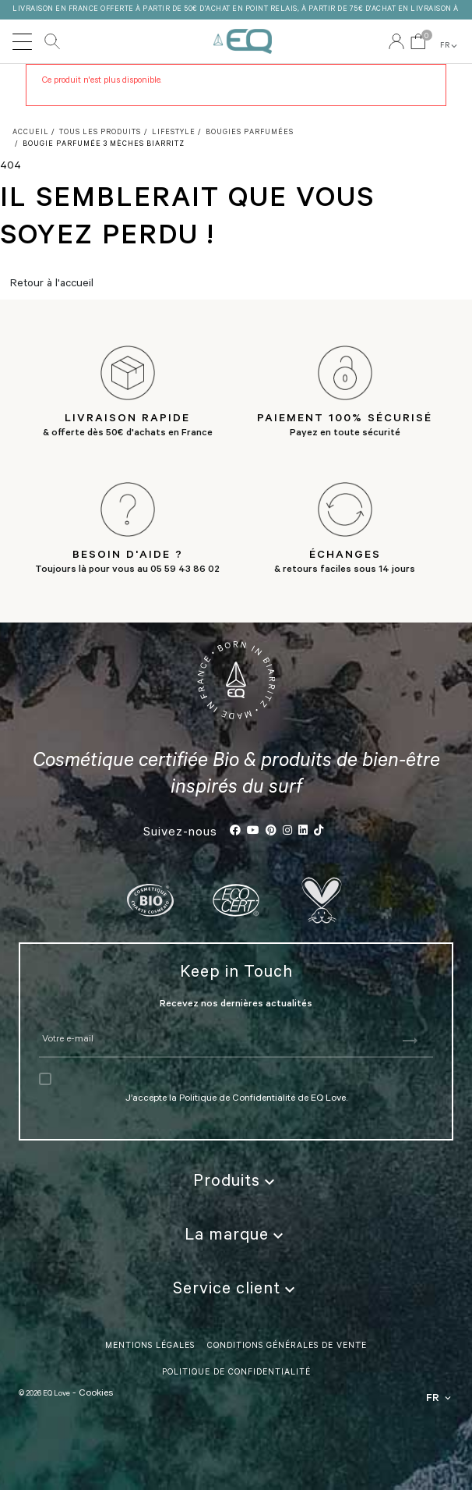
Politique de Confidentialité (237, 1099)
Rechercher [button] (52, 41)
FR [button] (450, 46)
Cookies (96, 1394)
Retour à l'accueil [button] (51, 284)
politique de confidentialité (236, 1373)
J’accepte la (152, 1099)
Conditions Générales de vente (287, 1346)
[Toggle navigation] (22, 41)
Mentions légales (150, 1346)
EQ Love (242, 41)
